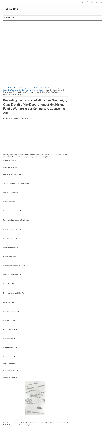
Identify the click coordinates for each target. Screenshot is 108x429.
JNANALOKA (11, 8)
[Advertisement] (35, 35)
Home (7, 18)
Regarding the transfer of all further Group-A (29, 90)
